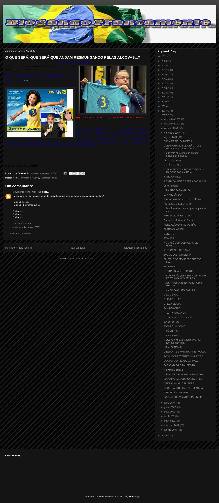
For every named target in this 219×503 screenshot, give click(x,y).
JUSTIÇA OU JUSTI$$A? (177, 250)
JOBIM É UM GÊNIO (174, 326)
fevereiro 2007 (172, 425)
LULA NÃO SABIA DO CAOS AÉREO (183, 379)
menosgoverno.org (22, 223)
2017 (164, 70)
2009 (164, 106)
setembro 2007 (172, 132)
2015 (164, 79)
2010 (164, 101)
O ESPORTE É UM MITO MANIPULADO (185, 351)
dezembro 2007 (172, 119)
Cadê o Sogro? (171, 294)
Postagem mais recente (19, 247)
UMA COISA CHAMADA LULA (179, 290)
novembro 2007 (172, 123)
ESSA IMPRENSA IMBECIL (178, 141)
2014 (164, 83)
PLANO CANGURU (174, 229)
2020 (164, 61)
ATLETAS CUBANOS (175, 312)
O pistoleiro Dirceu (173, 370)
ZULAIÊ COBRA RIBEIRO (177, 254)
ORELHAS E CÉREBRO (176, 392)
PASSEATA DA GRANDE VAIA (179, 365)
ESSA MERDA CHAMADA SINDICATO (184, 374)
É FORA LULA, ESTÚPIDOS (178, 271)
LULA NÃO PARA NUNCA (177, 190)
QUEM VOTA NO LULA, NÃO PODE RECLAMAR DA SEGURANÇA (183, 147)
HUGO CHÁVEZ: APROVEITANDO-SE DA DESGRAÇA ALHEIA (184, 171)
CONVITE (169, 234)
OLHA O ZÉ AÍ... (172, 165)
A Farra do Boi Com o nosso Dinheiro (183, 199)
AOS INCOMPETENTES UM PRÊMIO (183, 356)
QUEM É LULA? (172, 299)
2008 (164, 110)
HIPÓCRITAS (171, 330)
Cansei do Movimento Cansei (179, 220)
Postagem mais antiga (134, 247)
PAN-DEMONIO (172, 308)
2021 (164, 56)
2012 (164, 92)
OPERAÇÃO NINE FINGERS (179, 383)
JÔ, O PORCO (171, 322)
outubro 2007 (171, 128)
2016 (164, 74)
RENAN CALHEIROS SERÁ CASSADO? (185, 181)
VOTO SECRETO (173, 160)
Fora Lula (34, 178)
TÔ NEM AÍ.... (171, 266)
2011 (164, 97)
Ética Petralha (171, 185)
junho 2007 (170, 407)
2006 (164, 435)
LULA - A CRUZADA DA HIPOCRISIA (183, 397)
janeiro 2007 (171, 429)
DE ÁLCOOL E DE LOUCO (178, 317)
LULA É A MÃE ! (172, 335)
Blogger (137, 496)
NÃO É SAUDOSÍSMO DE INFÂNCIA (183, 388)
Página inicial (77, 247)
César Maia (23, 178)
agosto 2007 (171, 137)
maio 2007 (170, 411)
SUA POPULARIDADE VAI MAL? (181, 360)
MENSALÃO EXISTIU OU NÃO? (180, 224)
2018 (164, 65)
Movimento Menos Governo (27, 192)
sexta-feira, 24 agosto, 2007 (26, 227)
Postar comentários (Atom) (80, 258)
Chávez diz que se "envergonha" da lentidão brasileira (182, 341)
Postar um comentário (20, 233)
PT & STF (169, 238)
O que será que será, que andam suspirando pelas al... (181, 154)
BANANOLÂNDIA (173, 194)
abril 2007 (169, 416)
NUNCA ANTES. (172, 176)
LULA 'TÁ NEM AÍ (173, 347)
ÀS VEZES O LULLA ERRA (178, 204)
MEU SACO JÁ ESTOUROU (178, 215)
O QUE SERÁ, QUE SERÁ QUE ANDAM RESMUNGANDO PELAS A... (185, 277)
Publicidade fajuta (49, 178)
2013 (164, 88)
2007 (164, 115)
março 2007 (170, 420)
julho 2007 (170, 402)
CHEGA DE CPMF (173, 303)
